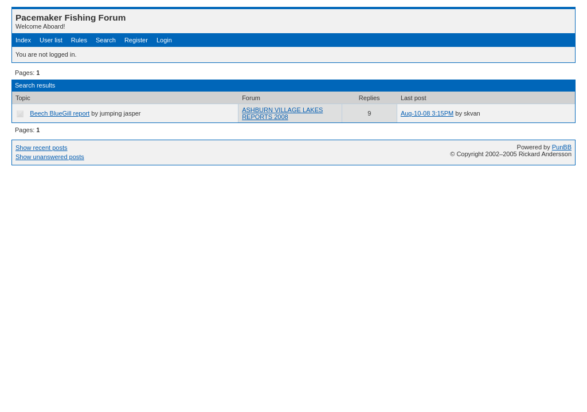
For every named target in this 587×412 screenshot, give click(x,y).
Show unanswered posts (49, 156)
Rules (79, 40)
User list (51, 40)
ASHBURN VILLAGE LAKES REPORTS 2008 (282, 113)
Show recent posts (41, 147)
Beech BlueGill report (59, 113)
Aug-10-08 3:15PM (427, 113)
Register (136, 40)
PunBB (562, 147)
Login (164, 40)
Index (23, 40)
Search (106, 40)
